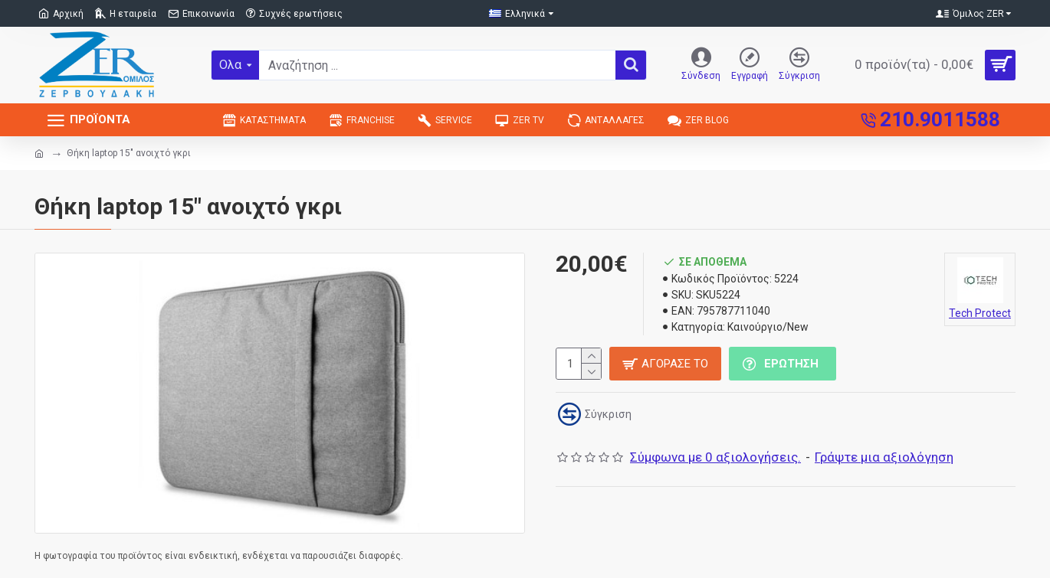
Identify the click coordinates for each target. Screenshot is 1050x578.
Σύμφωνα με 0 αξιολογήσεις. (715, 457)
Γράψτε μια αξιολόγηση (884, 457)
